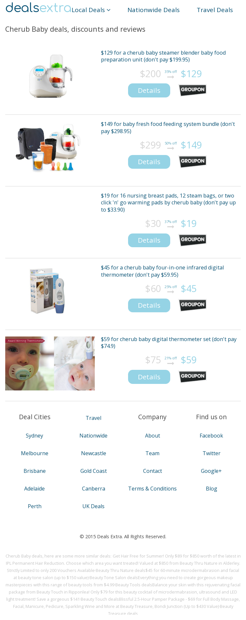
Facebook (211, 435)
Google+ (211, 470)
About (152, 435)
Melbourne (34, 453)
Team (152, 453)
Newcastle (93, 453)
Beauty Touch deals (100, 599)
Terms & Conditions (152, 488)
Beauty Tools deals (133, 585)
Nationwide (93, 435)
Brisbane (35, 470)
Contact (152, 470)
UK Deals (93, 506)
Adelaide (34, 488)
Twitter (212, 453)
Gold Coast (93, 470)
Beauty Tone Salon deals (114, 577)
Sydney (34, 435)
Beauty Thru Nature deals (120, 570)
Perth (34, 506)
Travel (93, 418)
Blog (211, 488)
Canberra (93, 488)
